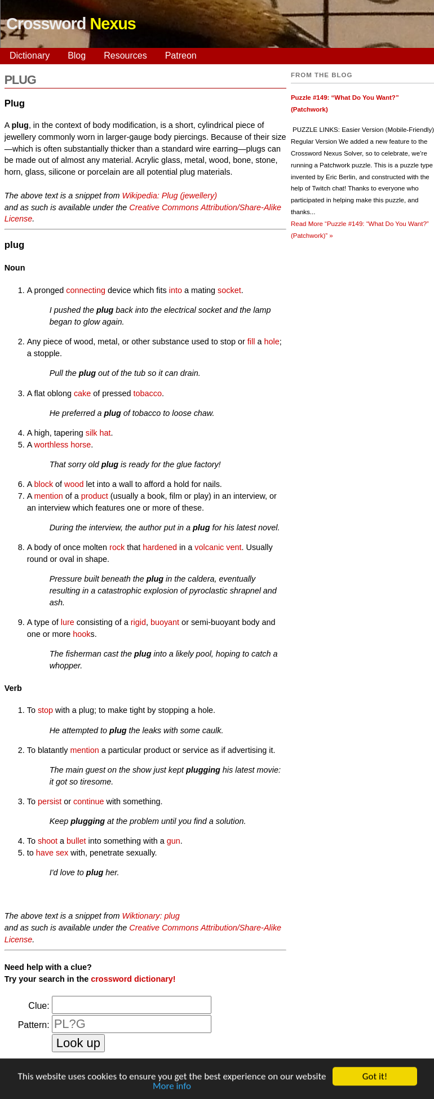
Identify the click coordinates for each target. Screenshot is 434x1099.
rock (117, 547)
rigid (138, 622)
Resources (125, 55)
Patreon (181, 55)
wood (73, 484)
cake (82, 393)
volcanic (209, 547)
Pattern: (34, 1025)
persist (49, 801)
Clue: (38, 1006)
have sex (52, 852)
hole (271, 341)
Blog (77, 55)
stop (45, 710)
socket (229, 290)
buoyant (164, 622)
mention (48, 495)
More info (172, 1088)
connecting (85, 290)
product (94, 495)
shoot (47, 840)
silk (92, 432)
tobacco (148, 393)
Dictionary (30, 55)
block (44, 484)
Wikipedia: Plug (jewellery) (169, 195)
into (175, 290)
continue (88, 801)
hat (105, 432)
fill (251, 341)
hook (81, 634)
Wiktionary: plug (150, 915)
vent (233, 547)
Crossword (71, 24)
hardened (160, 547)
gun (173, 840)
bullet (76, 840)
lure (67, 622)
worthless (51, 444)
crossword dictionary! (133, 978)
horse (80, 444)
